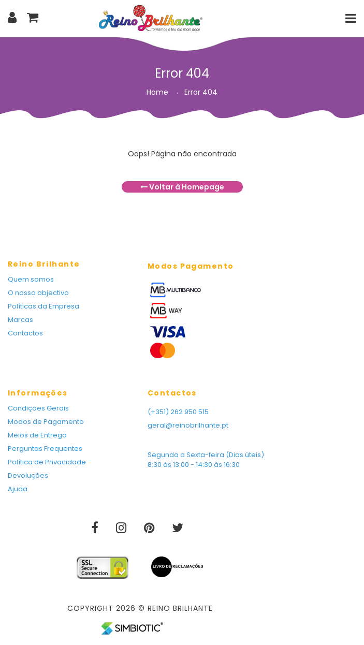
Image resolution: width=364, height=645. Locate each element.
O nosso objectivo (38, 293)
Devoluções (28, 475)
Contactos (25, 333)
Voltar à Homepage (182, 187)
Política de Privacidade (47, 462)
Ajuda (17, 489)
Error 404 (200, 92)
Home (157, 92)
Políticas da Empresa (43, 306)
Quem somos (31, 279)
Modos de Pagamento (46, 422)
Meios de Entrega (37, 435)
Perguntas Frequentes (45, 448)
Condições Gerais (38, 408)
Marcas (20, 320)
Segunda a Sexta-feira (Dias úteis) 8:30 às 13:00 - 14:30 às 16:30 (206, 460)
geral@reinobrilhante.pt (188, 425)
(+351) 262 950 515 (178, 412)
